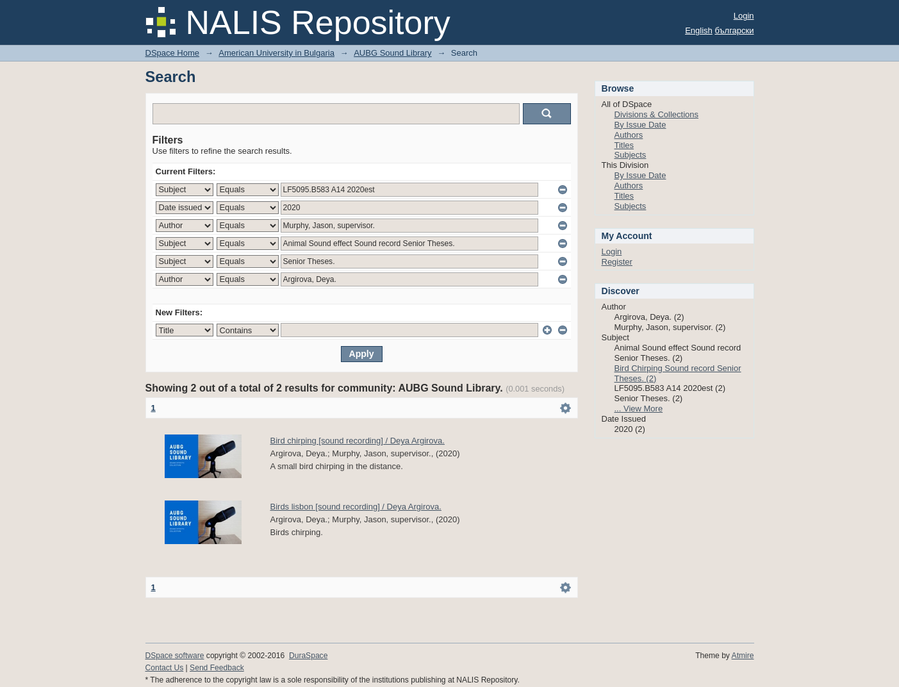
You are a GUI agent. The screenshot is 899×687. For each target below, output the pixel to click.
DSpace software (174, 655)
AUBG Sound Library (392, 53)
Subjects (630, 155)
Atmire (743, 655)
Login (744, 16)
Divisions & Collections (656, 114)
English (699, 30)
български (734, 30)
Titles (624, 145)
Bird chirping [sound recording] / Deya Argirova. (357, 440)
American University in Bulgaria (276, 53)
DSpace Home (172, 53)
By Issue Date (640, 124)
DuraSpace (308, 655)
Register (617, 262)
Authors (628, 135)
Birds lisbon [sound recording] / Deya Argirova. (355, 506)
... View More (638, 408)
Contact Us (164, 667)
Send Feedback (217, 667)
